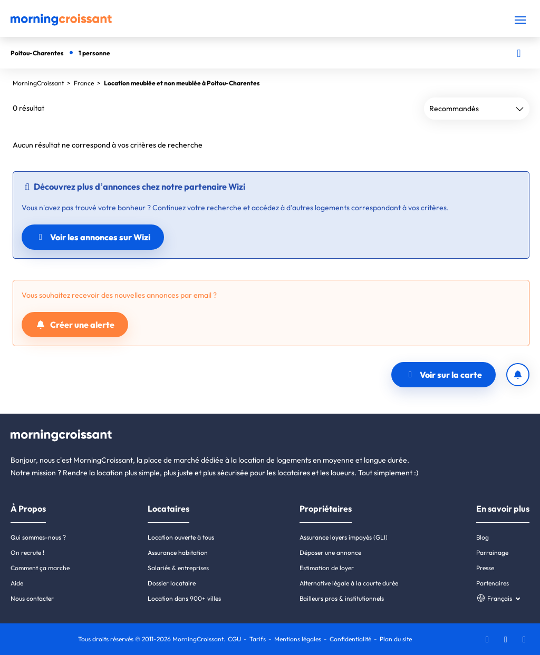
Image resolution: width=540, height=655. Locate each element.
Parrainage (492, 552)
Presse (485, 568)
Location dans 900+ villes (184, 598)
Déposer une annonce (330, 552)
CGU (234, 639)
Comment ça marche (40, 568)
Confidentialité (350, 639)
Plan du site (396, 639)
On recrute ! (27, 552)
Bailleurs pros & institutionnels (342, 598)
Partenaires (492, 583)
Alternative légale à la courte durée (349, 583)
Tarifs (257, 639)
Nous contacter (32, 598)
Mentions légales (297, 639)
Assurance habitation (178, 552)
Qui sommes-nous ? (38, 537)
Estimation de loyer (327, 568)
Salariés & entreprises (178, 568)
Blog (482, 537)
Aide (17, 583)
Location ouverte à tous (181, 537)
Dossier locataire (172, 583)
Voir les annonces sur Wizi (92, 237)
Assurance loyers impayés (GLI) (344, 537)
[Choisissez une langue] (498, 598)
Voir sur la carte (443, 374)
